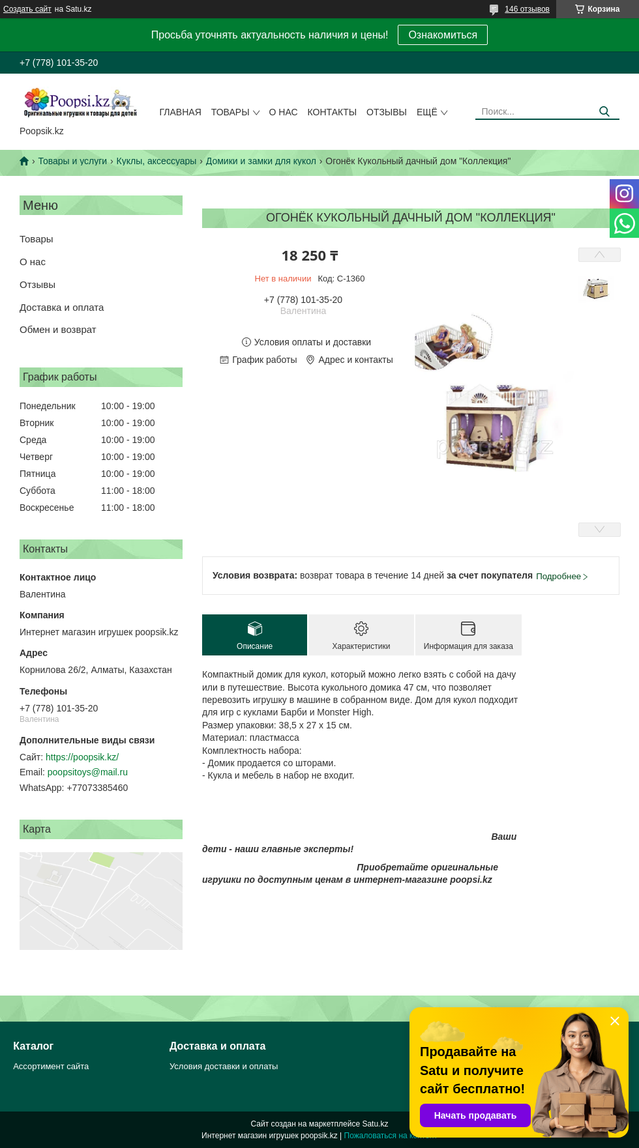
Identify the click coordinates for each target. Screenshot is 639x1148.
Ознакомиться (442, 34)
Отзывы (386, 112)
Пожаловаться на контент (391, 1135)
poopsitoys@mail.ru (88, 772)
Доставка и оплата (62, 307)
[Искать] (604, 112)
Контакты (332, 112)
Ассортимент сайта (51, 1066)
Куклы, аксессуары (157, 160)
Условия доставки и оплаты (224, 1066)
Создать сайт (27, 9)
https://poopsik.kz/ (82, 757)
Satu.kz (375, 1123)
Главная (180, 112)
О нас (283, 112)
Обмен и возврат (58, 329)
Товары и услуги (72, 160)
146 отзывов (527, 9)
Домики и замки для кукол (261, 160)
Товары (230, 112)
